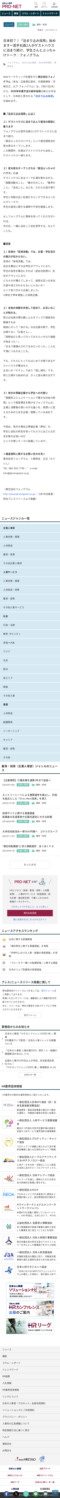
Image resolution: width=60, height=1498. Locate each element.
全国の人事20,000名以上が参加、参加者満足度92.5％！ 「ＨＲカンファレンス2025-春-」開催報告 (30, 1064)
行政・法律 (9, 625)
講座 (16, 13)
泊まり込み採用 (29, 63)
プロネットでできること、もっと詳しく (30, 907)
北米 (5, 660)
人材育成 (7, 545)
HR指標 (6, 1376)
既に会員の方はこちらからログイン (30, 919)
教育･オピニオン (12, 634)
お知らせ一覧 (30, 1075)
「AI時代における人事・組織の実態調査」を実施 (33, 954)
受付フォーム (47, 990)
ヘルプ (5, 1437)
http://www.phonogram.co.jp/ (19, 494)
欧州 (5, 669)
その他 (6, 757)
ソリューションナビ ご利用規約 (18, 1410)
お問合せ (6, 1450)
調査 (5, 687)
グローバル (9, 642)
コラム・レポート (30, 13)
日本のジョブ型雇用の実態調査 (25, 969)
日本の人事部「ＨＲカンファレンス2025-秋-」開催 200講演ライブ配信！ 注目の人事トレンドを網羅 (30, 1038)
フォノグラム (13, 63)
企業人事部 (23, 25)
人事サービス (10, 572)
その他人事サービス (13, 607)
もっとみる (30, 864)
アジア (6, 651)
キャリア (7, 739)
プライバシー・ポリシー (14, 1417)
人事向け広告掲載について (15, 1423)
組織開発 (7, 722)
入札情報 (6, 1383)
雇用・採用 (9, 554)
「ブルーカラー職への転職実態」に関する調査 (33, 963)
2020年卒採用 (45, 63)
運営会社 (6, 1443)
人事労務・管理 (11, 536)
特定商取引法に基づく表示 (15, 1430)
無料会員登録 (30, 913)
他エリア (7, 678)
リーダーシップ (11, 731)
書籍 (5, 704)
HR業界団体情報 (10, 1390)
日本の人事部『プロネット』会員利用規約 (23, 1403)
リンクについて (10, 1396)
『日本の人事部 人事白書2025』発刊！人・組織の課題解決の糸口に (31, 1052)
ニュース (6, 13)
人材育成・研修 (11, 589)
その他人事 (9, 695)
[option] (15, 1468)
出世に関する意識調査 (20, 939)
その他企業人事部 (12, 563)
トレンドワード (50, 13)
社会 (5, 616)
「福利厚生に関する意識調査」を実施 (28, 946)
